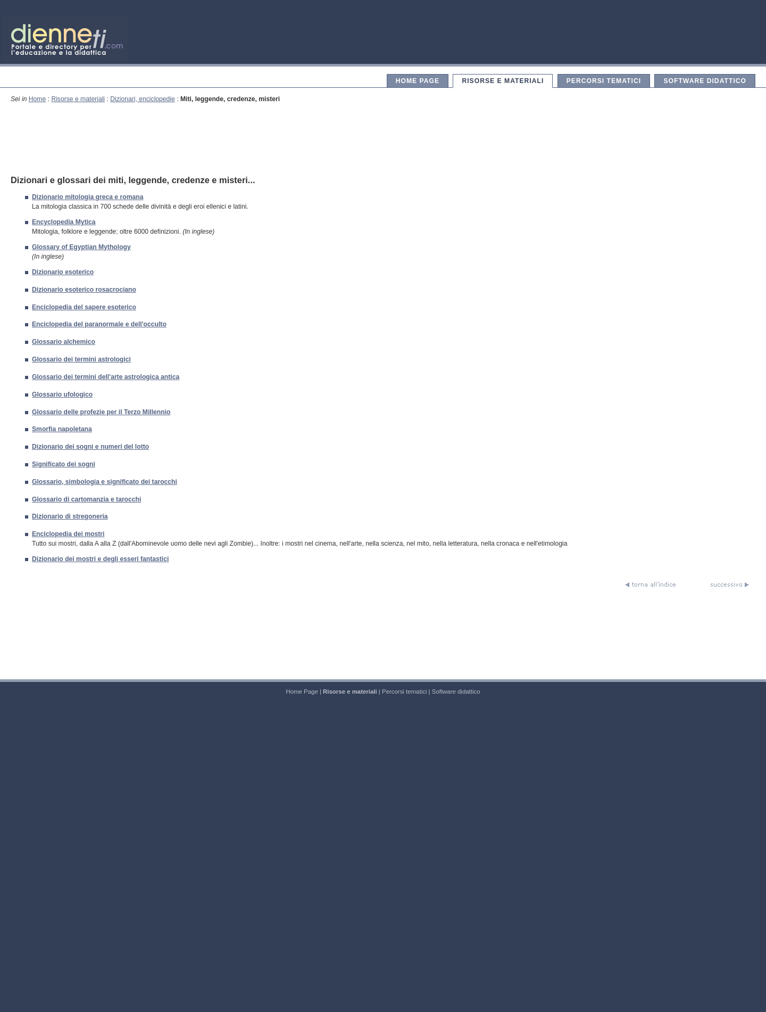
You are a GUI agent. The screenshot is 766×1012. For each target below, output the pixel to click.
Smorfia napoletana (62, 429)
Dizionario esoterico (63, 272)
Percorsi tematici (604, 81)
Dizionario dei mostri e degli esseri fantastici (100, 559)
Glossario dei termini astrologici (81, 359)
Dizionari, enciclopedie (142, 99)
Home (37, 99)
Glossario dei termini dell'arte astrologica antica (105, 377)
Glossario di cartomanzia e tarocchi (86, 499)
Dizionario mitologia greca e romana (87, 197)
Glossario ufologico (62, 394)
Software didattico (704, 81)
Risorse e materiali (503, 81)
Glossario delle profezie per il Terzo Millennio (101, 412)
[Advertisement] (383, 138)
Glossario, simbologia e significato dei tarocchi (104, 482)
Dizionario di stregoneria (70, 516)
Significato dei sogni (63, 464)
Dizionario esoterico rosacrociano (84, 289)
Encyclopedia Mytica (64, 222)
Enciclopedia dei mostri (68, 534)
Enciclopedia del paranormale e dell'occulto (99, 324)
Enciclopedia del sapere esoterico (84, 307)
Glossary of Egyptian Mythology (81, 247)
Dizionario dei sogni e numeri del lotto (90, 446)
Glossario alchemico (63, 341)
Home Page (417, 81)
